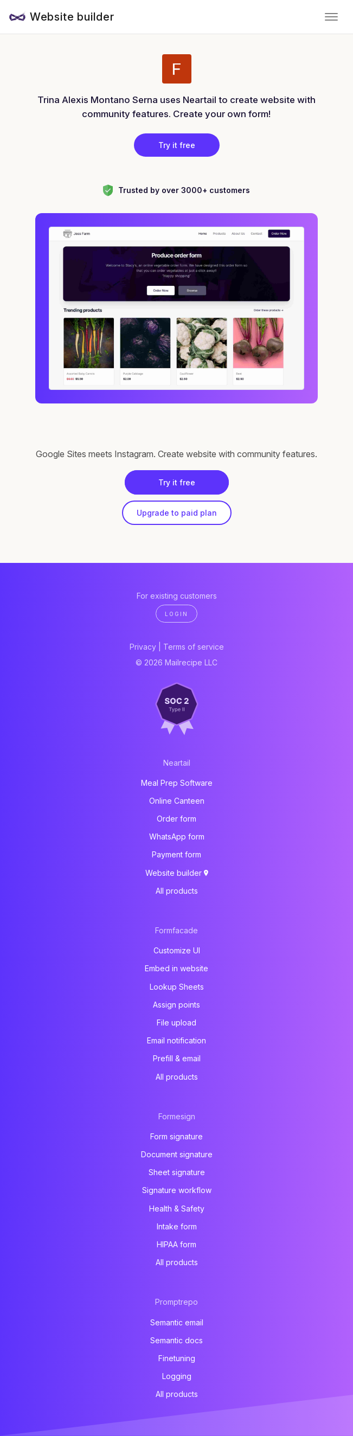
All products (177, 890)
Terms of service (193, 646)
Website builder (72, 16)
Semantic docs (176, 1340)
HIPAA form (176, 1244)
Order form (176, 818)
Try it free (176, 145)
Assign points (176, 1004)
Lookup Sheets (177, 986)
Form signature (176, 1136)
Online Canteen (176, 800)
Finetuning (176, 1358)
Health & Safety (176, 1208)
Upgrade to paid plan (177, 512)
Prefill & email (177, 1058)
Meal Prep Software (177, 782)
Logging (176, 1376)
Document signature (177, 1154)
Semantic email (176, 1322)
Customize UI (176, 950)
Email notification (176, 1040)
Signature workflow (176, 1190)
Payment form (176, 854)
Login (176, 614)
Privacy (143, 646)
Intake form (177, 1226)
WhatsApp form (176, 836)
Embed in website (176, 968)
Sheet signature (177, 1172)
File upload (176, 1022)
